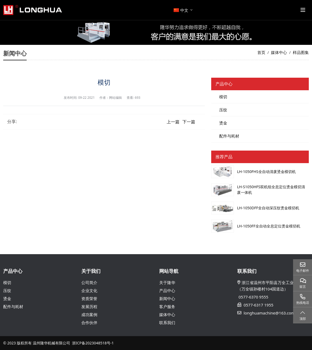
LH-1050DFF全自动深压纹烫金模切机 (268, 207)
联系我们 (167, 322)
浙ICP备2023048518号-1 (93, 342)
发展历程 (89, 306)
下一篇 (188, 122)
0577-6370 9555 (254, 297)
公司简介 (89, 282)
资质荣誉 (89, 298)
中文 (181, 10)
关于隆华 (167, 282)
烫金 (223, 122)
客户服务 (167, 306)
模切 (223, 96)
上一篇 (173, 122)
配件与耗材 (229, 136)
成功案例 (89, 314)
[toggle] (303, 10)
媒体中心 (167, 314)
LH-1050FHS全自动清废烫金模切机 (266, 171)
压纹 (223, 109)
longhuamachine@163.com (269, 313)
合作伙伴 (89, 322)
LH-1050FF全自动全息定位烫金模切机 (268, 226)
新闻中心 (167, 298)
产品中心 (167, 290)
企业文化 (89, 290)
